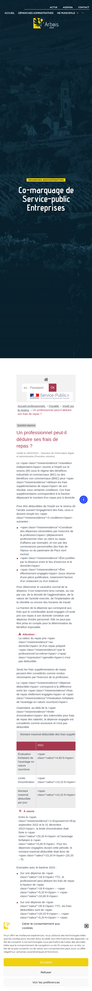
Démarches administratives (46, 180)
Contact (83, 7)
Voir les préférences (46, 982)
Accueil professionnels (32, 406)
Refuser (46, 972)
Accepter (46, 962)
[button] (86, 926)
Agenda (68, 7)
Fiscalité (54, 406)
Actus (53, 7)
